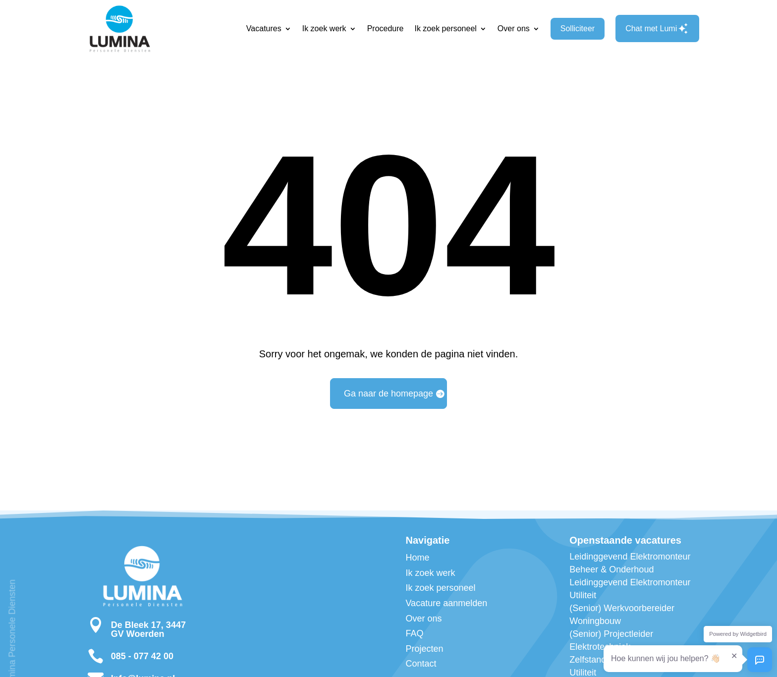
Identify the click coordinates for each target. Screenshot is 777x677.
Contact (420, 664)
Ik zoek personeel (445, 28)
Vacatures (263, 28)
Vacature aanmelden (446, 603)
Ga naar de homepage (388, 393)
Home (417, 558)
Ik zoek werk (324, 28)
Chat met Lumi (657, 28)
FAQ (414, 633)
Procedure (385, 28)
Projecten (424, 649)
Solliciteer (577, 28)
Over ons (514, 28)
